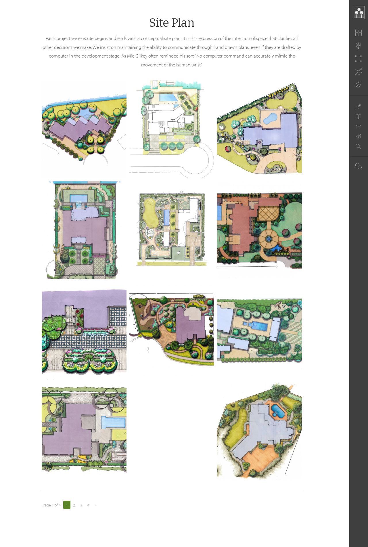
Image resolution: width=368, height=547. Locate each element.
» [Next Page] (95, 505)
